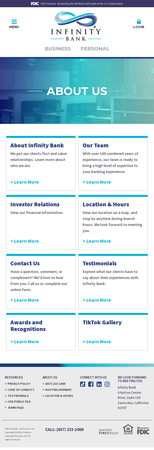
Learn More (30, 183)
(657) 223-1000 (56, 385)
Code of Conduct (21, 391)
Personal (98, 49)
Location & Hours (59, 397)
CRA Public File (19, 404)
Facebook (90, 386)
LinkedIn (99, 386)
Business (53, 49)
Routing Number (58, 391)
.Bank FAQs (16, 410)
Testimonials (18, 397)
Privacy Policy (19, 385)
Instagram (107, 386)
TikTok (82, 386)
